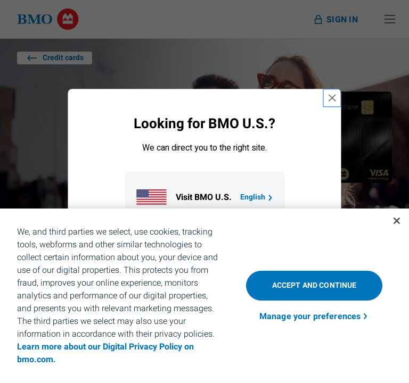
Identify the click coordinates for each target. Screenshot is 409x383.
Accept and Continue (314, 285)
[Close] (397, 221)
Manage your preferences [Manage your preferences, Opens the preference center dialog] (310, 316)
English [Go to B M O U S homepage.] (257, 197)
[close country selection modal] (332, 97)
